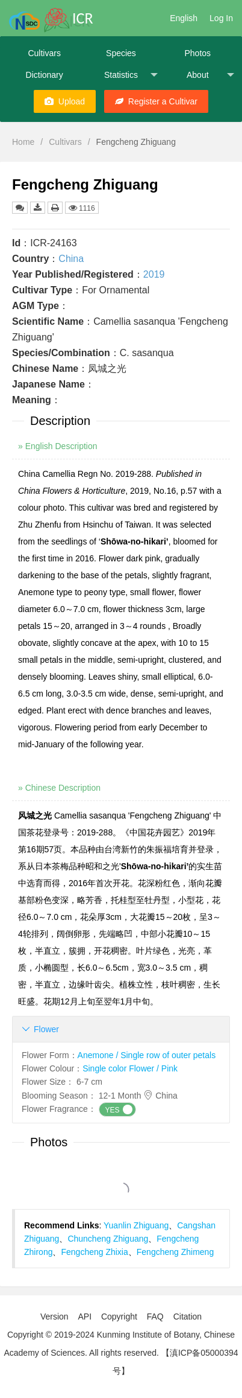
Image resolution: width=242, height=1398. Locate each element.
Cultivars (44, 53)
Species (121, 53)
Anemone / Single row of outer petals (147, 1055)
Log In (221, 18)
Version (54, 1316)
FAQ (155, 1316)
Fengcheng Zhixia (94, 1252)
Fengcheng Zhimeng (175, 1252)
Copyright (119, 1316)
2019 (154, 274)
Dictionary (44, 75)
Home (23, 142)
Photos (197, 53)
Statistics (131, 75)
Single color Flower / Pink (130, 1068)
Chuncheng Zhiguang (107, 1238)
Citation (187, 1316)
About (210, 75)
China (71, 259)
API (85, 1316)
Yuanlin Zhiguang (136, 1225)
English (183, 18)
